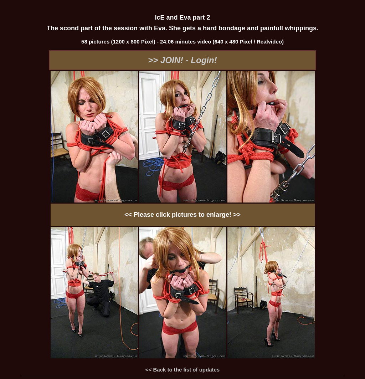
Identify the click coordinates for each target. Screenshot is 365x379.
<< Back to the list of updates (182, 370)
